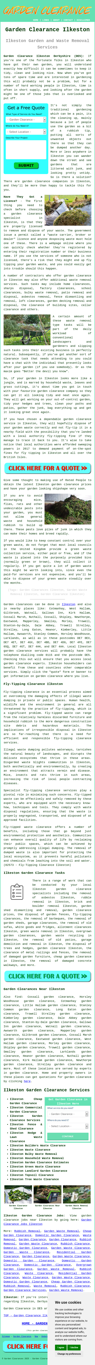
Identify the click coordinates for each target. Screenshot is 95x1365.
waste (59, 230)
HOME (35, 20)
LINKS (45, 20)
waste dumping (29, 749)
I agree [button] (61, 1347)
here (27, 1081)
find (18, 996)
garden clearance (26, 213)
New (36, 1336)
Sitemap (6, 1336)
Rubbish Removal (27, 1231)
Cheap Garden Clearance (70, 1281)
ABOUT (56, 20)
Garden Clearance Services (25, 1290)
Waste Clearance (38, 1273)
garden (70, 126)
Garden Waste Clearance (38, 1243)
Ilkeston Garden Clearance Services (47, 1090)
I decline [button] (74, 1347)
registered (76, 247)
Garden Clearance (32, 1239)
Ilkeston (68, 604)
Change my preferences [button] (69, 1354)
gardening (83, 77)
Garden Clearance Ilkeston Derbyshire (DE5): (44, 56)
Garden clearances (18, 604)
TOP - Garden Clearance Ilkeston (30, 1315)
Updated (45, 1336)
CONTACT (68, 20)
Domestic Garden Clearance (57, 1235)
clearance (11, 358)
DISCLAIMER (83, 20)
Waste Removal (45, 1286)
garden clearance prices (71, 484)
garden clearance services (26, 650)
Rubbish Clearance (75, 1243)
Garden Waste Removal (61, 1231)
